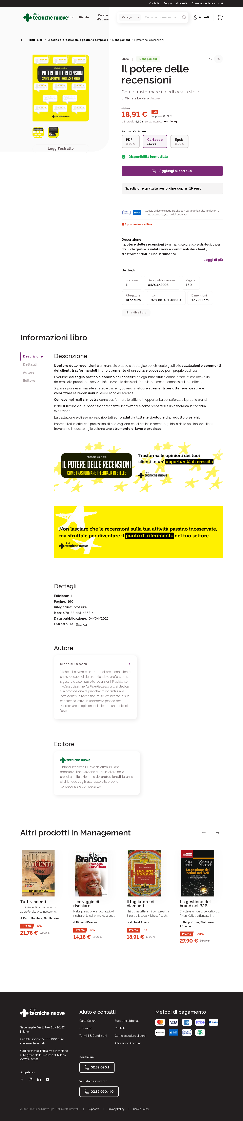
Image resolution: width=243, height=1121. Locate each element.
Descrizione (33, 356)
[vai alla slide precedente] (204, 832)
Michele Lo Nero (137, 98)
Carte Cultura (87, 1020)
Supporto (93, 1108)
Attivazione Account (128, 1043)
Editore (29, 381)
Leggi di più (213, 260)
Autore (29, 372)
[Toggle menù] (21, 17)
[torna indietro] (22, 40)
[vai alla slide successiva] (217, 832)
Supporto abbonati (175, 3)
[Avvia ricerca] (184, 17)
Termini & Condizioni (93, 1035)
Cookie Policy (141, 1108)
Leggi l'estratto (61, 149)
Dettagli (30, 364)
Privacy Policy (116, 1108)
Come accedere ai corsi (207, 3)
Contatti (154, 3)
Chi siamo (85, 1028)
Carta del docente (175, 214)
